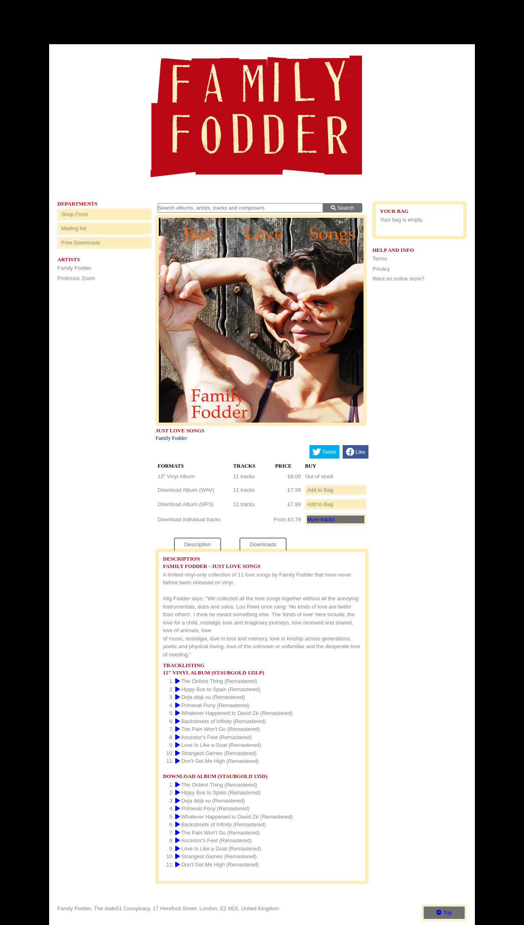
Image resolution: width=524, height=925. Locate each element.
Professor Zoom (76, 278)
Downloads (263, 544)
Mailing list (73, 228)
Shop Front (74, 214)
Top (444, 912)
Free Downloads (80, 243)
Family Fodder (74, 268)
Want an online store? (398, 279)
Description (197, 544)
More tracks (321, 519)
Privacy (381, 269)
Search (342, 208)
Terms (380, 259)
